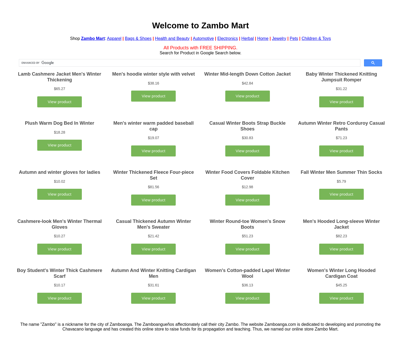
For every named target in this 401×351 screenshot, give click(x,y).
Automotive (203, 38)
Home (263, 38)
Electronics (227, 38)
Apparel (114, 38)
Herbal (247, 38)
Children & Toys (316, 38)
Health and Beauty (172, 38)
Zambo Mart (93, 38)
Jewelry (279, 38)
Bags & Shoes (138, 38)
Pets (294, 38)
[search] (189, 63)
